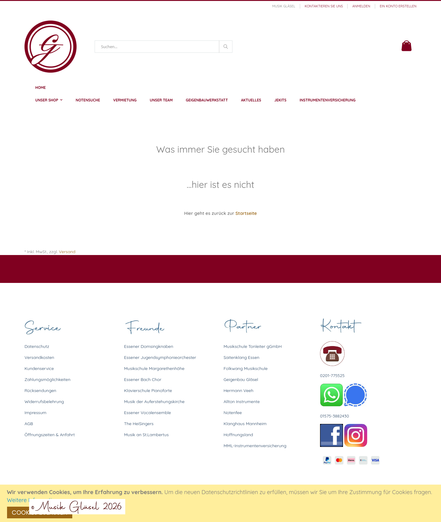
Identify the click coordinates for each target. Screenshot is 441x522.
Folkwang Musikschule (246, 368)
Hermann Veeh (238, 390)
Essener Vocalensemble (147, 412)
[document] (221, 503)
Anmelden (361, 6)
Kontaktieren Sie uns (324, 6)
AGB (28, 423)
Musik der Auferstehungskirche (154, 401)
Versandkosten (39, 357)
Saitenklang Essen (241, 357)
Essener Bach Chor (142, 379)
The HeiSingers (138, 423)
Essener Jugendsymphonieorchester (160, 357)
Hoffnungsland (238, 434)
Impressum (35, 412)
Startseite (246, 213)
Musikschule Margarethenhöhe (154, 368)
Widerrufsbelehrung (44, 401)
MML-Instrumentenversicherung (255, 445)
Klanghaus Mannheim (245, 423)
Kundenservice (39, 368)
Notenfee (233, 412)
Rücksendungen (40, 390)
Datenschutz (36, 346)
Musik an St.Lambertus (146, 434)
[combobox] (163, 46)
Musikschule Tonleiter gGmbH (253, 346)
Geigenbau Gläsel (241, 379)
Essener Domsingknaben (148, 346)
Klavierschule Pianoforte (148, 390)
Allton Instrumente (242, 401)
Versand (67, 251)
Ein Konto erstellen (398, 6)
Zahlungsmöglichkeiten (47, 379)
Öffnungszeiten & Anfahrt (49, 434)
